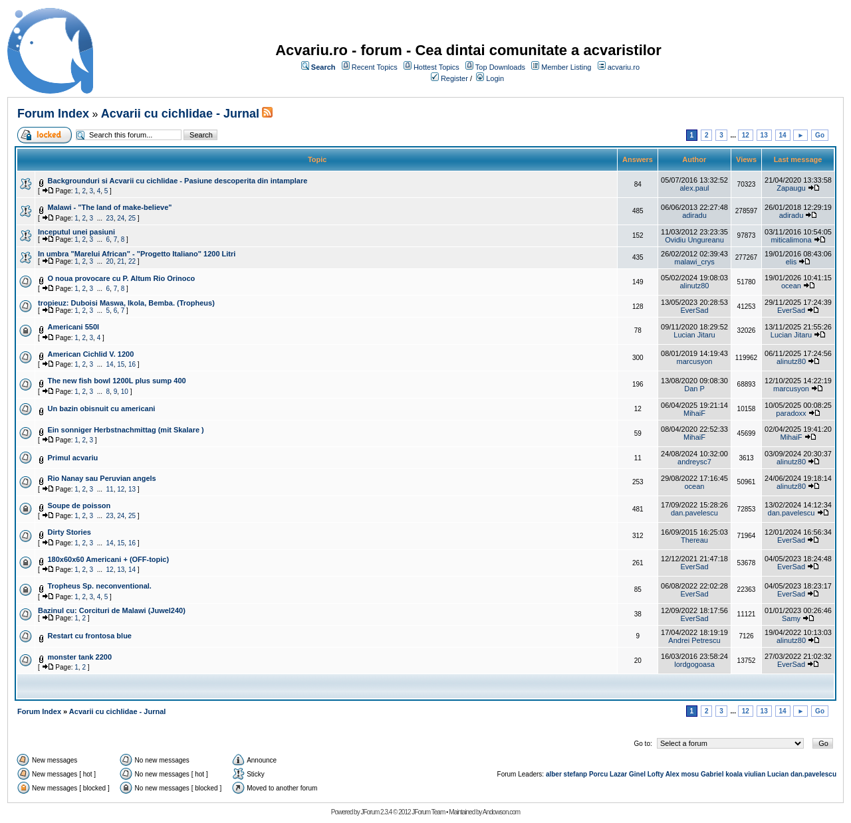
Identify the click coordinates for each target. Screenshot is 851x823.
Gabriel (712, 774)
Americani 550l (73, 327)
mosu (690, 774)
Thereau (694, 540)
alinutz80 (694, 286)
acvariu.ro (624, 67)
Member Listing (566, 67)
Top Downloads (500, 67)
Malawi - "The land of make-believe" (109, 207)
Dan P (694, 389)
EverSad (694, 310)
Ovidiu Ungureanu (694, 240)
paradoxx (791, 413)
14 (783, 135)
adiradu (694, 215)
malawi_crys (694, 262)
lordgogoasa (694, 664)
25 (132, 218)
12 (745, 135)
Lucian (778, 774)
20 (110, 261)
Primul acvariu (72, 458)
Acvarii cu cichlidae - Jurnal (180, 113)
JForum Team (428, 812)
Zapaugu (791, 188)
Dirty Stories (68, 532)
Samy (791, 618)
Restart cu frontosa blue (89, 636)
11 (110, 489)
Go (819, 135)
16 (132, 364)
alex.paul (694, 188)
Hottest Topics (436, 67)
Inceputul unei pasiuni (76, 232)
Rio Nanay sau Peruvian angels (101, 478)
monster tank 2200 (79, 657)
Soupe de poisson (78, 505)
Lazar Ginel (628, 774)
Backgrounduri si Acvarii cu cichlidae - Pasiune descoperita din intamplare (177, 181)
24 (120, 218)
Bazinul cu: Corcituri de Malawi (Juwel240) (111, 610)
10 (124, 391)
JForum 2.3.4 (376, 812)
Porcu (598, 774)
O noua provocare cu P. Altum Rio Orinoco (121, 278)
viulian (755, 774)
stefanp (576, 774)
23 (110, 218)
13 (764, 135)
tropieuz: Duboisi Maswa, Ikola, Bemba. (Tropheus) (126, 303)
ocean (791, 286)
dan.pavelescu (694, 513)
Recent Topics (375, 67)
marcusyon (695, 361)
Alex (672, 774)
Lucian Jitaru (694, 335)
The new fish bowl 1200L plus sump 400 (116, 381)
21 (120, 261)
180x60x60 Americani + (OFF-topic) (108, 559)
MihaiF (694, 413)
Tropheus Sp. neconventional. (99, 586)
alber (554, 774)
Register (454, 78)
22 (132, 261)
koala (734, 774)
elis (791, 262)
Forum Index (53, 113)
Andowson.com (501, 812)
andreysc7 (694, 462)
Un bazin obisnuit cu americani (101, 408)
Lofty (656, 774)
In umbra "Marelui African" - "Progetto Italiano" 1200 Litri (136, 254)
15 (120, 364)
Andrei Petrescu (694, 640)
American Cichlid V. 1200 (90, 354)
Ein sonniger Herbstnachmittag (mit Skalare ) (125, 430)
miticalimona (791, 240)
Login (495, 78)
